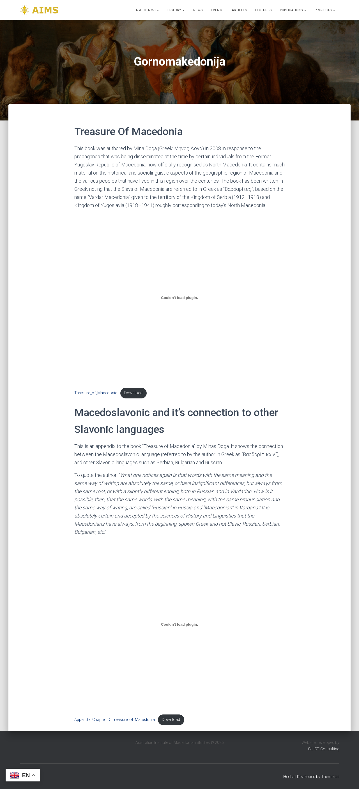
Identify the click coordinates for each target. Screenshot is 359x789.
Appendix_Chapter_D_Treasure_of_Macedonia (114, 719)
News (197, 10)
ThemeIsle (330, 776)
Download (133, 393)
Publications (293, 10)
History (176, 10)
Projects (325, 10)
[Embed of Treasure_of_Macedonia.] (179, 298)
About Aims (147, 10)
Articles (239, 10)
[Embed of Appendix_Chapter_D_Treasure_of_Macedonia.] (179, 624)
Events (217, 10)
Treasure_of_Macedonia (95, 393)
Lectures (263, 10)
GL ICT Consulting (323, 749)
